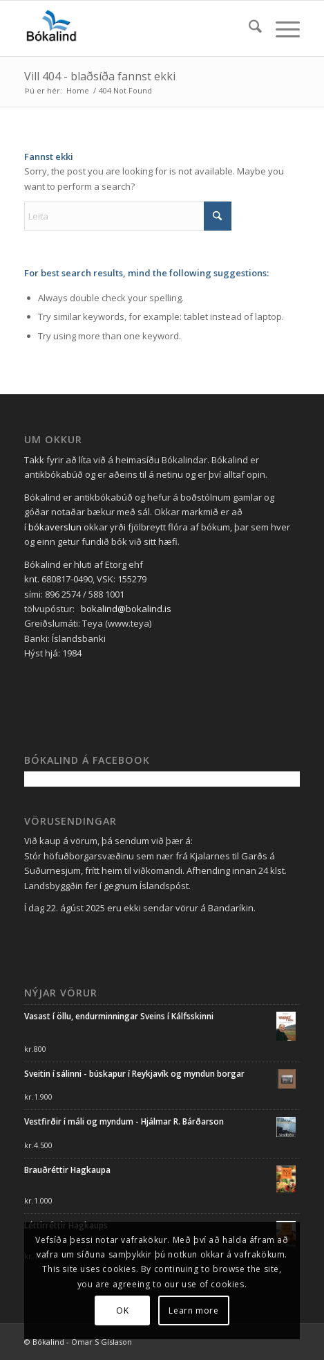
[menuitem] (248, 28)
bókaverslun (55, 527)
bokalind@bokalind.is (126, 608)
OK (122, 1310)
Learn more (193, 1310)
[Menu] (281, 28)
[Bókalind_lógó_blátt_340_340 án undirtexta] (134, 28)
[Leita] (248, 28)
